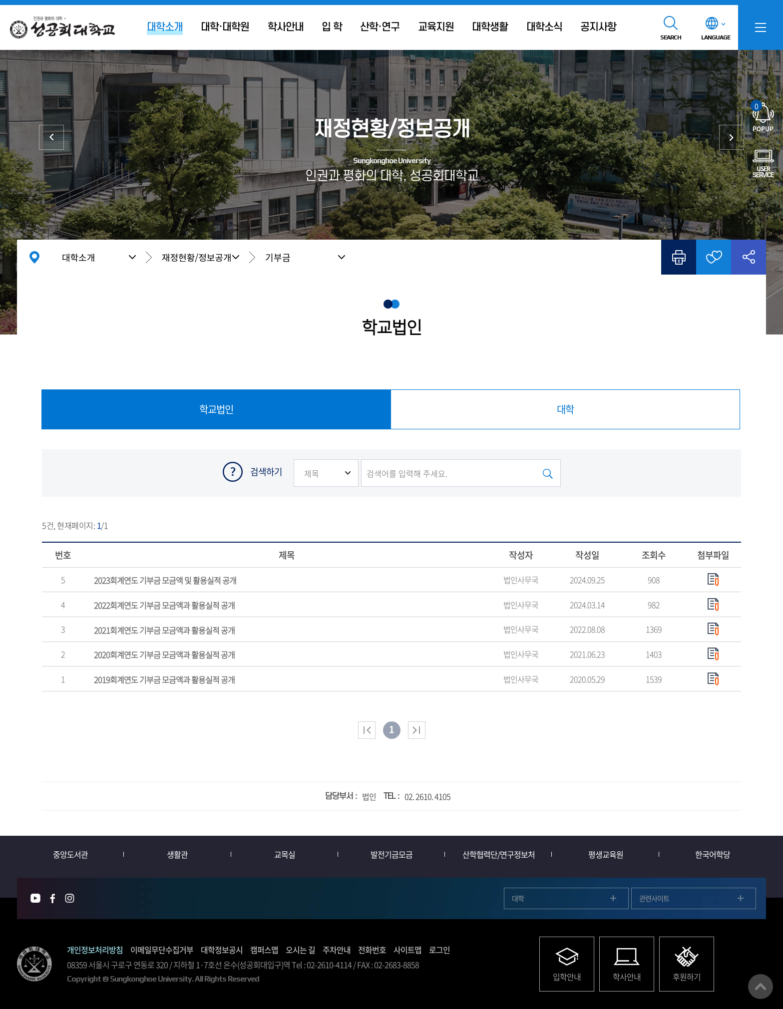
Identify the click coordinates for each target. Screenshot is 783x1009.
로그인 (439, 950)
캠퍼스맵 (264, 950)
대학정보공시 (222, 950)
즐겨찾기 (713, 257)
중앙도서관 (70, 854)
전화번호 (372, 950)
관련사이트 (654, 898)
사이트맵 (407, 950)
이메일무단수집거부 (161, 950)
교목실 (284, 854)
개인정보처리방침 (95, 950)
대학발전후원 (731, 137)
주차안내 (337, 950)
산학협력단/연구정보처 (498, 854)
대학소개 (78, 257)
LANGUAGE (715, 37)
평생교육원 (605, 854)
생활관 (177, 854)
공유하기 (748, 257)
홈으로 (34, 257)
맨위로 (760, 986)
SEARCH (670, 37)
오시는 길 (300, 950)
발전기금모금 (391, 854)
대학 (518, 898)
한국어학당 (712, 854)
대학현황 (51, 137)
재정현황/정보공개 (197, 257)
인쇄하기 (678, 257)
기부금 (278, 257)
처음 (367, 730)
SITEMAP (760, 27)
